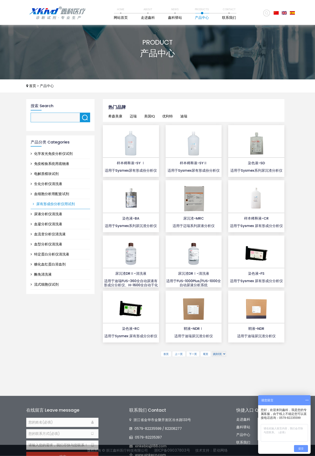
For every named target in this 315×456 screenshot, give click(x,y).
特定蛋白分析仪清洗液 (50, 254)
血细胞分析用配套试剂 (50, 193)
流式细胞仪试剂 (45, 284)
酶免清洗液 (41, 274)
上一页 (179, 354)
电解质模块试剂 (45, 173)
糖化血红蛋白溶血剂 (48, 264)
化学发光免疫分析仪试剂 (52, 153)
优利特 (167, 116)
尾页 (205, 354)
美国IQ (149, 116)
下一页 (193, 354)
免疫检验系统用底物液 (50, 163)
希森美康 (115, 116)
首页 (32, 85)
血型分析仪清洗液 (46, 244)
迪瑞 (183, 116)
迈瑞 (133, 116)
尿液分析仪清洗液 (46, 214)
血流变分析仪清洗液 (48, 234)
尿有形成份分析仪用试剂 (54, 203)
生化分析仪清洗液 (46, 183)
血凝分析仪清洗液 (46, 224)
